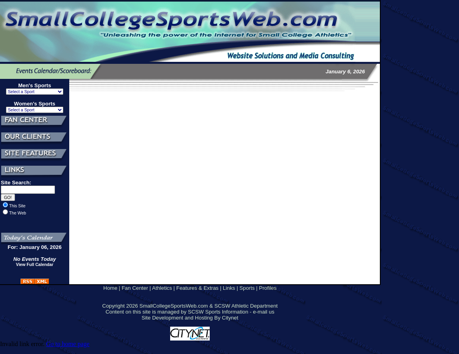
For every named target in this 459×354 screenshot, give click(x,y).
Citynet (230, 318)
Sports (247, 288)
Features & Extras (197, 288)
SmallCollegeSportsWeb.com (173, 306)
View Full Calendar (34, 264)
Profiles (268, 288)
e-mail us (263, 312)
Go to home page (67, 344)
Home (110, 288)
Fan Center (134, 288)
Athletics (162, 288)
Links (229, 288)
